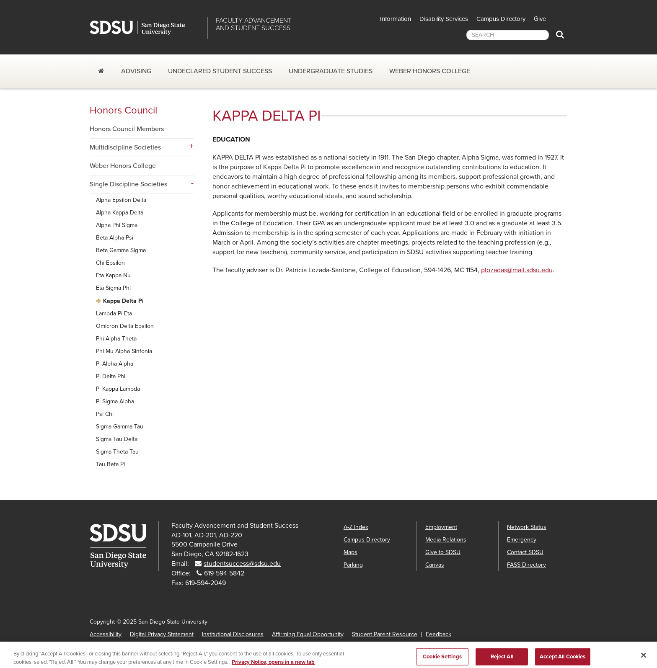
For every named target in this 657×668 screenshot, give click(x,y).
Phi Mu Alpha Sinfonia (124, 351)
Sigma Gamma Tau (119, 426)
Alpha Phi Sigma (116, 225)
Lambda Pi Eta (114, 313)
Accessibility (106, 634)
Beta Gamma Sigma (121, 250)
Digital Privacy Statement (162, 634)
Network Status (526, 527)
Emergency (521, 539)
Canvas (434, 564)
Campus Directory (500, 19)
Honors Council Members (127, 129)
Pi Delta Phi (110, 376)
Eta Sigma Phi (113, 287)
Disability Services (443, 19)
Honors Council (123, 110)
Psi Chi (105, 414)
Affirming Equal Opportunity (308, 634)
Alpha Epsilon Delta (121, 200)
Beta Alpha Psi (114, 237)
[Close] (643, 658)
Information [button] (395, 19)
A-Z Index (356, 527)
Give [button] (540, 19)
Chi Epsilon (110, 262)
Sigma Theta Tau (117, 451)
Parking (353, 564)
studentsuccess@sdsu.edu (242, 564)
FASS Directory (526, 564)
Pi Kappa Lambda (118, 388)
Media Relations (445, 539)
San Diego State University (145, 28)
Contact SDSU (525, 552)
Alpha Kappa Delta (119, 212)
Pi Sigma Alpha (115, 401)
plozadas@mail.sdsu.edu (517, 270)
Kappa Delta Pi (123, 300)
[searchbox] (507, 35)
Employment (441, 527)
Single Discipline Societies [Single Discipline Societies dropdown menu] (128, 184)
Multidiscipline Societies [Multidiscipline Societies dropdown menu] (125, 147)
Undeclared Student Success (220, 71)
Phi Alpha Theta (116, 338)
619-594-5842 (224, 573)
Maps (350, 552)
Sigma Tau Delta (116, 439)
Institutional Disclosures (233, 634)
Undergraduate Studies (330, 71)
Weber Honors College (429, 71)
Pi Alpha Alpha (114, 363)
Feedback (438, 634)
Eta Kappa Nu (113, 275)
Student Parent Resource (384, 634)
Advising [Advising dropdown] (136, 71)
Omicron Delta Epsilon (125, 326)
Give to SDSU (442, 552)
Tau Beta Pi (110, 464)
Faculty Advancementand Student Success (254, 24)
